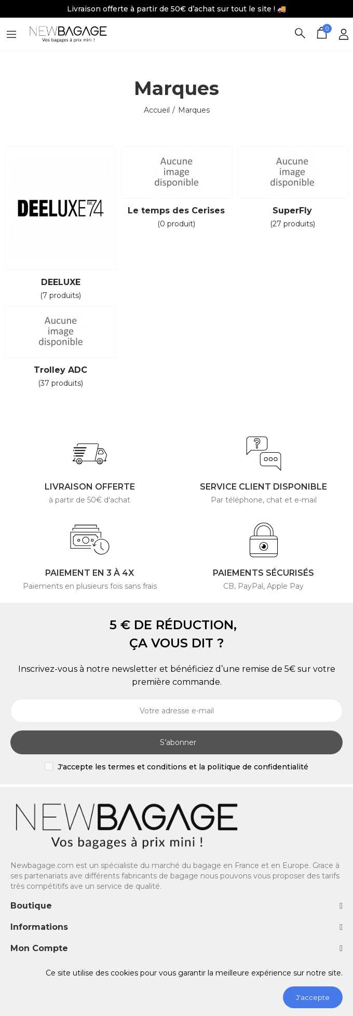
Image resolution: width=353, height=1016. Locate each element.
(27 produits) (292, 223)
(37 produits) (60, 383)
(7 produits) (60, 295)
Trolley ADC (60, 370)
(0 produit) (176, 223)
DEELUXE (60, 282)
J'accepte (313, 997)
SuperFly (292, 210)
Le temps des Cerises (176, 210)
